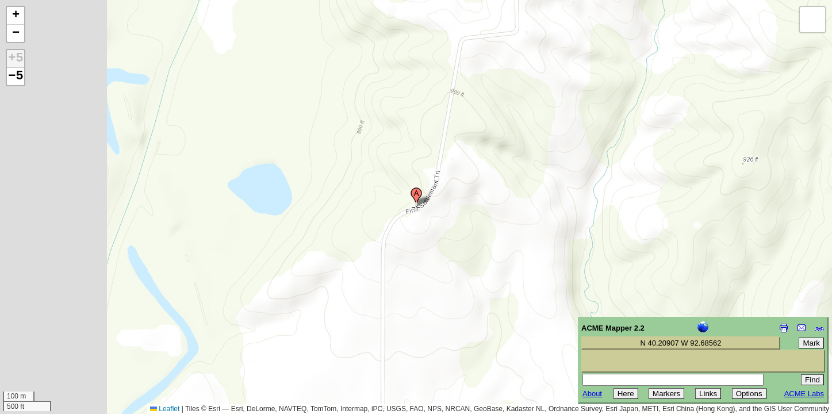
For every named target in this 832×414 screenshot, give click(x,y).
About (592, 393)
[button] (416, 197)
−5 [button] (15, 76)
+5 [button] (15, 58)
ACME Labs (804, 393)
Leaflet (164, 409)
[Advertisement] (60, 332)
